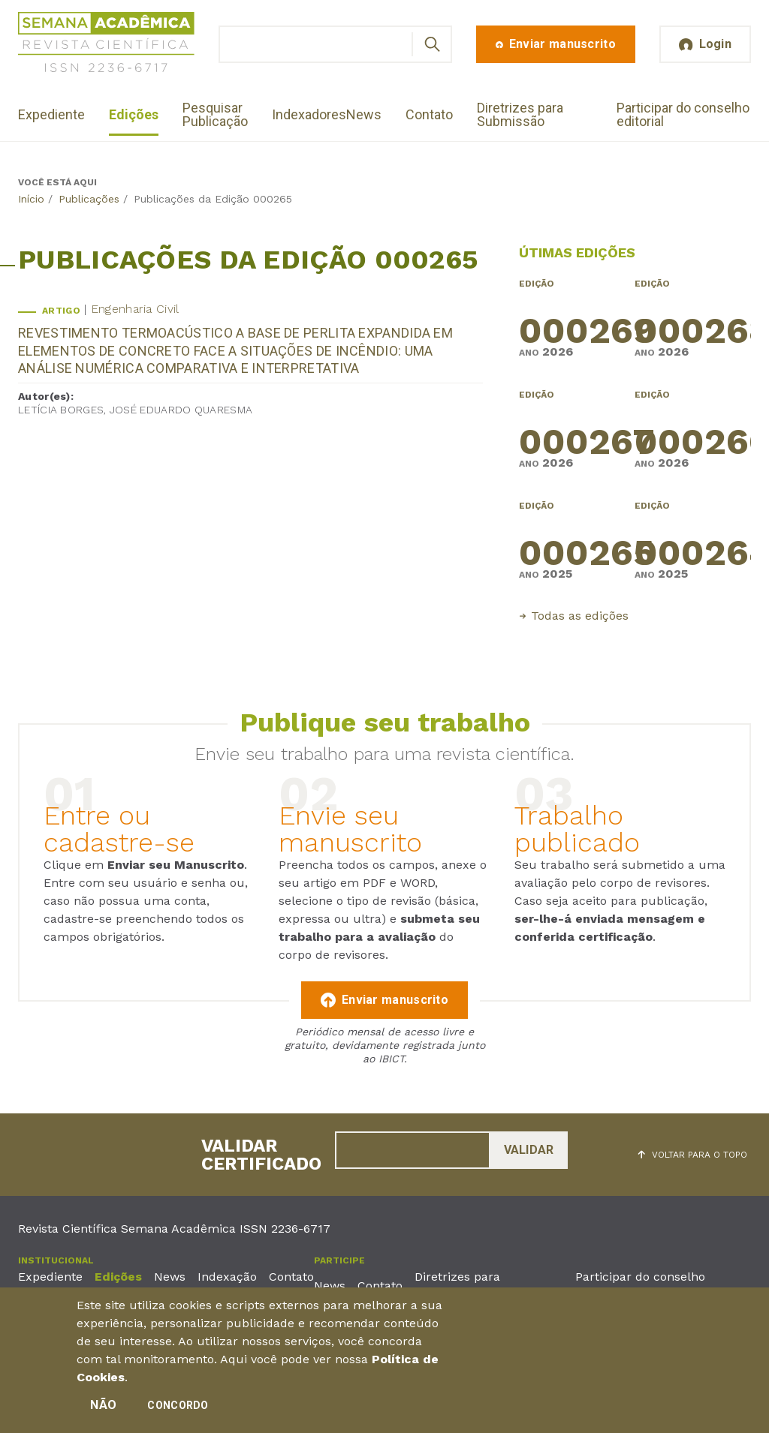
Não (103, 1408)
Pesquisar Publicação (215, 114)
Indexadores (309, 114)
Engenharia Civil (135, 309)
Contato (429, 114)
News (363, 114)
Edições (133, 114)
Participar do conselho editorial (683, 114)
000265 (577, 546)
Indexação (227, 1276)
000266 (693, 435)
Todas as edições (580, 615)
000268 (693, 324)
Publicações (89, 199)
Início (31, 199)
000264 (693, 546)
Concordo (177, 1409)
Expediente (51, 114)
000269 (577, 324)
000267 (577, 435)
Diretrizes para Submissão (520, 114)
